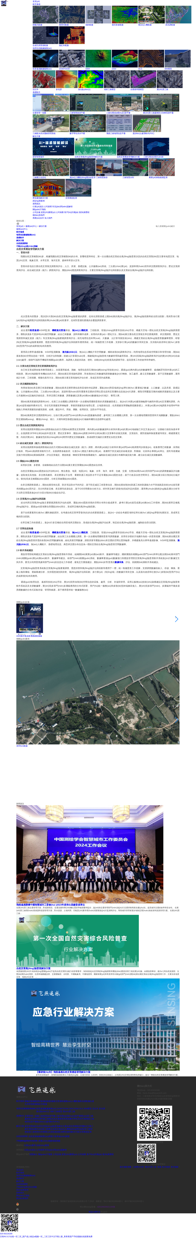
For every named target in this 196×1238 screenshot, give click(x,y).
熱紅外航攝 (64, 45)
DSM (114, 69)
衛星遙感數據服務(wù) (42, 69)
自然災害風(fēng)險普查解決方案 (89, 157)
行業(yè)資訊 (38, 206)
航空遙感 (36, 4)
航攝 (159, 1167)
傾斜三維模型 (109, 89)
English (104, 1212)
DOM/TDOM (64, 69)
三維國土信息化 (39, 177)
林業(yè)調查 (46, 1136)
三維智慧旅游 (102, 177)
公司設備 (36, 212)
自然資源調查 (22, 243)
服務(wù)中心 (31, 226)
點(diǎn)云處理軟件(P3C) (143, 133)
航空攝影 (175, 1167)
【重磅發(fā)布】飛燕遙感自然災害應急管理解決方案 (63, 1072)
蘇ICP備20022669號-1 (134, 1201)
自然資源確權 (34, 1136)
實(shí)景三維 (162, 89)
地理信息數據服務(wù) (42, 48)
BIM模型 (168, 69)
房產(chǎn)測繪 (45, 1141)
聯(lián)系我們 (39, 215)
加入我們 (48, 218)
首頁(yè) (36, 1)
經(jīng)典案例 (39, 201)
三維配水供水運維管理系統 (44, 133)
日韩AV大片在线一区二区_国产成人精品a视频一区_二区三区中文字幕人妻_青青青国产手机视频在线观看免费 (46, 1236)
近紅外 (35, 89)
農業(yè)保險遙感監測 (158, 177)
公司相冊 (60, 212)
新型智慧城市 (38, 157)
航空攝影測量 (125, 1167)
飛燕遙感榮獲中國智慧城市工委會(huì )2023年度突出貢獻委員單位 (50, 905)
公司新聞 (48, 206)
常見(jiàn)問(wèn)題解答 (62, 206)
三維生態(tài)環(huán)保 (153, 157)
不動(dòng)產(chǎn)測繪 (27, 246)
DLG (140, 69)
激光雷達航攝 (117, 25)
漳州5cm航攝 (21, 746)
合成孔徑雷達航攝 (40, 45)
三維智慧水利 (128, 177)
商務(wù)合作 (38, 218)
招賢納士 (33, 1154)
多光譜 (59, 89)
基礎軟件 (36, 92)
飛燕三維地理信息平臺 (115, 133)
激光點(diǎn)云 (84, 89)
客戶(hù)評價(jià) (71, 212)
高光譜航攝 (170, 25)
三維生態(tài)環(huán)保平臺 (118, 113)
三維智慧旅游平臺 (77, 113)
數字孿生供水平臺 (77, 133)
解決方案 (36, 136)
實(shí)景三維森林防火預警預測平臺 (158, 113)
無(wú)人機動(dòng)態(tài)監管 (83, 177)
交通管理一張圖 (39, 113)
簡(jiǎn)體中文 (94, 1212)
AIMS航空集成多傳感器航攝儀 (29, 636)
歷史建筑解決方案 (40, 198)
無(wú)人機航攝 (144, 25)
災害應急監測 (71, 198)
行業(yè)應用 (30, 1145)
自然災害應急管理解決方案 (128, 157)
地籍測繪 (56, 1141)
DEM (87, 69)
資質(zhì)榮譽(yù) (48, 212)
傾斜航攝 (89, 25)
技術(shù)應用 (42, 1145)
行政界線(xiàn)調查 (61, 1136)
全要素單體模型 (137, 89)
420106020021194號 (106, 1207)
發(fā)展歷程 (84, 212)
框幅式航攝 (37, 25)
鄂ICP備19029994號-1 (113, 1201)
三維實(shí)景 (138, 1167)
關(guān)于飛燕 (39, 209)
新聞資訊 (36, 204)
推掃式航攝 (64, 25)
